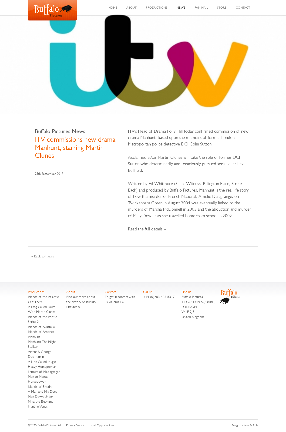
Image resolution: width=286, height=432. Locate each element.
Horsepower (37, 381)
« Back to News (42, 256)
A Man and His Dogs (42, 391)
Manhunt (34, 337)
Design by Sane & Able (244, 425)
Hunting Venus (38, 406)
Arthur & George (39, 352)
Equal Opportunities (102, 425)
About (131, 7)
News (181, 7)
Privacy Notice (75, 425)
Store (221, 7)
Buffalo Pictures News (60, 131)
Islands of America (41, 332)
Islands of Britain (39, 386)
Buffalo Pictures (52, 10)
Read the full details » (147, 228)
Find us (186, 292)
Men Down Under (40, 396)
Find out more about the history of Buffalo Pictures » (81, 302)
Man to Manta (38, 376)
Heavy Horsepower (41, 366)
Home (112, 7)
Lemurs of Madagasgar (44, 372)
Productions (156, 7)
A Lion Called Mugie (42, 362)
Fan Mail (201, 7)
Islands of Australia (41, 327)
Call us (147, 292)
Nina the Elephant (40, 401)
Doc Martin (36, 356)
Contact (243, 7)
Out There (35, 302)
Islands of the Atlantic (43, 297)
